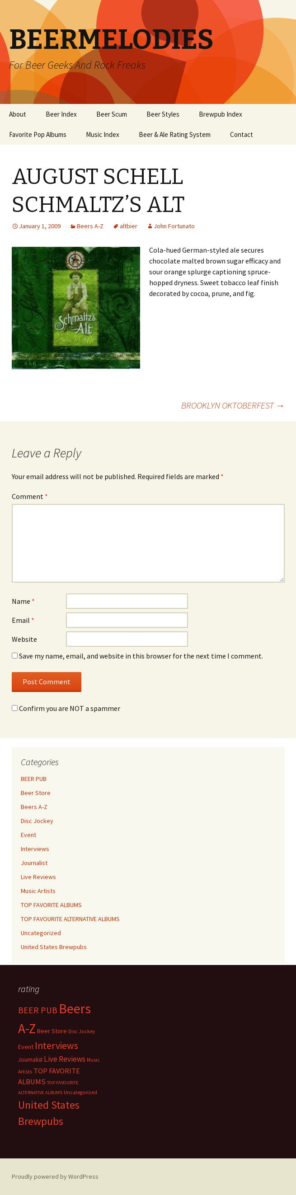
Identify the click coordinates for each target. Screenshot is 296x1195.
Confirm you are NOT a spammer (66, 708)
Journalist (34, 863)
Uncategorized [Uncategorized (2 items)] (80, 1092)
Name (23, 601)
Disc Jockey (37, 821)
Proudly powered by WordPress (55, 1176)
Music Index (102, 134)
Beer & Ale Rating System (175, 134)
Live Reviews (38, 877)
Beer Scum (111, 114)
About (17, 114)
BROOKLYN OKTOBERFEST (233, 405)
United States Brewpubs (54, 947)
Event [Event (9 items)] (25, 1047)
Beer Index (61, 114)
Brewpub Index (220, 114)
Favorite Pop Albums (37, 134)
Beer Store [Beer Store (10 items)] (52, 1031)
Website (24, 639)
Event (28, 835)
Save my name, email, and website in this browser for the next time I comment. (141, 655)
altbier (128, 226)
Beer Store (36, 793)
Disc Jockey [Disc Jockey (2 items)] (81, 1031)
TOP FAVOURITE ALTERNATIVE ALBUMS (70, 919)
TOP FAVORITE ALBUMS (51, 905)
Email (23, 620)
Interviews (35, 849)
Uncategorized (41, 933)
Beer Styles (162, 114)
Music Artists (38, 891)
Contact (241, 134)
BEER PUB (34, 779)
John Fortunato (174, 226)
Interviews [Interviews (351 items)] (56, 1046)
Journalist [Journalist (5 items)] (30, 1059)
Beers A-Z (90, 226)
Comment (30, 496)
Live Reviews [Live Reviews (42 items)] (64, 1059)
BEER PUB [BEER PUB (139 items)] (37, 1010)
